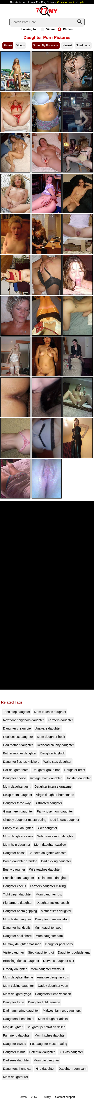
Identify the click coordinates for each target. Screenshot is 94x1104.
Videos (48, 29)
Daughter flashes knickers (21, 761)
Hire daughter (45, 1068)
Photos (65, 29)
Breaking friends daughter (21, 961)
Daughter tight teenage (44, 1002)
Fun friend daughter (17, 1035)
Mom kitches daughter (50, 1035)
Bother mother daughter (19, 753)
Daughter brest (74, 770)
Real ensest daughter (18, 736)
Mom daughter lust (49, 894)
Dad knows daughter (64, 819)
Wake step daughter (57, 761)
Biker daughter (47, 828)
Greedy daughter (15, 969)
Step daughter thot (41, 952)
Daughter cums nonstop (52, 919)
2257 (34, 1097)
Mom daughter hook (51, 736)
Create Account (65, 2)
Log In (81, 2)
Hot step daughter (78, 778)
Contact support (65, 1097)
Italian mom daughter (53, 878)
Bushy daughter (14, 869)
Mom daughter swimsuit (47, 969)
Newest (67, 45)
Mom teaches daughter (50, 712)
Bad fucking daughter (56, 861)
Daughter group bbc (46, 770)
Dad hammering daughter (21, 1010)
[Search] (47, 22)
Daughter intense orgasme (53, 786)
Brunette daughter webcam (47, 853)
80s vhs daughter (71, 1052)
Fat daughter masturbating (48, 1043)
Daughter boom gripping (20, 911)
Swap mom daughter (17, 795)
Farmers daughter (60, 720)
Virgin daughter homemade (55, 795)
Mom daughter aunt (16, 786)
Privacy (46, 1097)
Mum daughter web (47, 927)
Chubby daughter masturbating (24, 819)
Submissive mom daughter (55, 836)
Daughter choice (14, 778)
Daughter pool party (59, 944)
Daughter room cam (73, 1068)
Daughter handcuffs (16, 927)
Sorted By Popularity (46, 45)
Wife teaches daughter (45, 869)
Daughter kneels (14, 886)
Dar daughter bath (15, 770)
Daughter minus (14, 1052)
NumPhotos (83, 45)
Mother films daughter (56, 911)
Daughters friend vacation (53, 994)
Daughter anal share (17, 936)
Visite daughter (13, 952)
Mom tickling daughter (18, 985)
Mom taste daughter (17, 919)
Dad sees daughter (16, 1060)
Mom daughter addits (53, 1019)
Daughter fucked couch (52, 902)
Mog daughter (13, 1027)
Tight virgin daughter (17, 894)
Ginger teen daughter (18, 811)
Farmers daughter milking (48, 886)
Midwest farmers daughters (62, 1010)
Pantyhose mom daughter (55, 811)
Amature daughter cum (53, 977)
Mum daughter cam (49, 936)
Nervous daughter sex (58, 961)
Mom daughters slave (18, 836)
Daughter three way (17, 803)
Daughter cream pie (17, 728)
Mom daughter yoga (17, 994)
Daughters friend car (17, 1068)
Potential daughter (42, 1052)
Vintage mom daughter (46, 778)
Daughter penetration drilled (46, 1027)
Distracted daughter (48, 803)
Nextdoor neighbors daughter (23, 720)
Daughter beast (14, 853)
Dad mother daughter (18, 745)
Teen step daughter (16, 712)
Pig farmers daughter (17, 902)
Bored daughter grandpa (20, 861)
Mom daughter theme (18, 977)
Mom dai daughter (46, 1060)
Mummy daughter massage (22, 944)
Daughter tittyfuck (52, 753)
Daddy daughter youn (53, 985)
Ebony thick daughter (18, 828)
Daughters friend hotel (18, 1019)
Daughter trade (13, 1002)
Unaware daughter (47, 728)
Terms (23, 1097)
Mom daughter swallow (50, 844)
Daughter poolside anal (74, 952)
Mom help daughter (16, 844)
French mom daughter (18, 878)
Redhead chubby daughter (55, 745)
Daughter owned (14, 1043)
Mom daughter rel (15, 1077)
